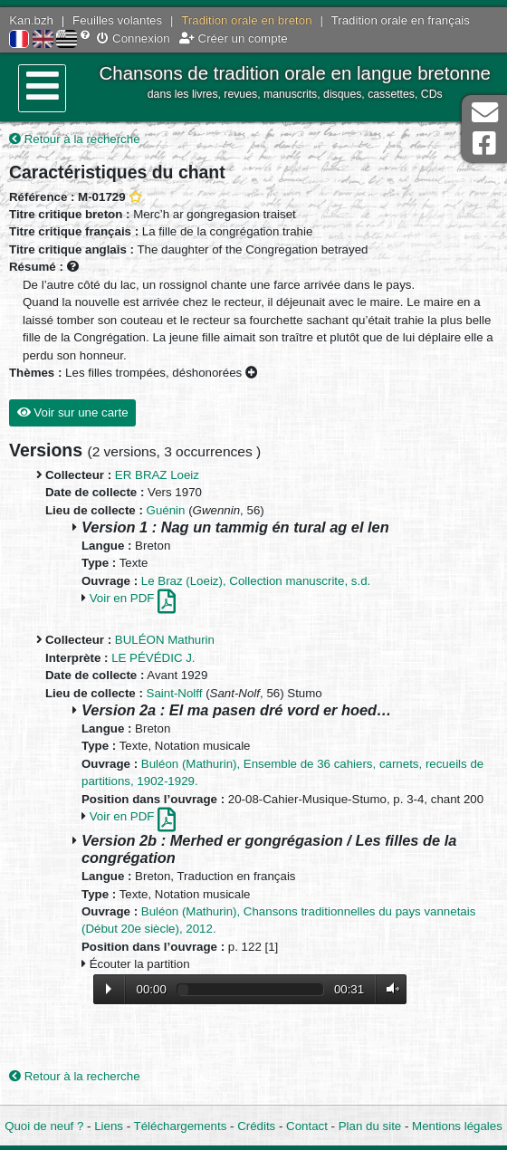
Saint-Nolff (175, 693)
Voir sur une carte (73, 412)
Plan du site (370, 1126)
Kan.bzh (31, 20)
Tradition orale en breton (246, 20)
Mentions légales (457, 1126)
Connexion (133, 38)
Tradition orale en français (400, 20)
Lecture (108, 988)
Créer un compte (233, 38)
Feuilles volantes (117, 20)
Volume (388, 989)
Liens (108, 1126)
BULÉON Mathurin (165, 640)
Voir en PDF (133, 598)
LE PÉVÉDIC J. (153, 658)
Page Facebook (484, 143)
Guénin (166, 510)
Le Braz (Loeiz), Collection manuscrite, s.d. (256, 581)
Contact (307, 1126)
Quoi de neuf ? (44, 1126)
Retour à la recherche (74, 139)
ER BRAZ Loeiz (157, 475)
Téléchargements (180, 1126)
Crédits (256, 1126)
